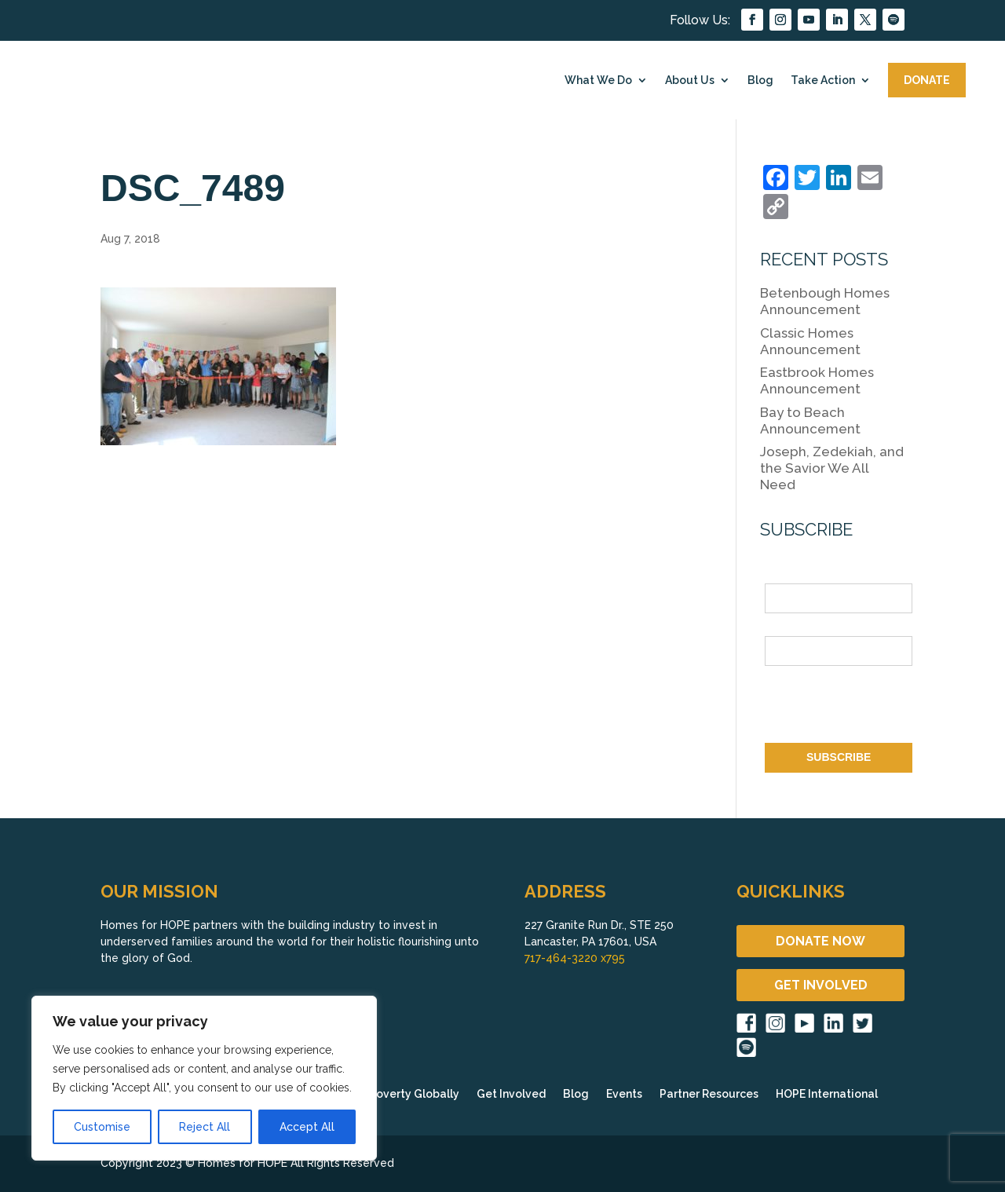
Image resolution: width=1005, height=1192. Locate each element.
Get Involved (511, 1094)
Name (780, 575)
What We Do (598, 80)
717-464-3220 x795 (574, 958)
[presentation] (884, 707)
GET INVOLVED (821, 985)
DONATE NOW (820, 941)
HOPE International (827, 1094)
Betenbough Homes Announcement (825, 301)
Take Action (823, 80)
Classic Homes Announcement (810, 341)
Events (624, 1094)
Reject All (204, 1127)
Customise (102, 1127)
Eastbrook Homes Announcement (817, 380)
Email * (783, 626)
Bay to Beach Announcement (810, 420)
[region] (204, 1078)
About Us (689, 80)
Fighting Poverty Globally (390, 1094)
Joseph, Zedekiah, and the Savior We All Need (832, 468)
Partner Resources (709, 1094)
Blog (760, 80)
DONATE (927, 80)
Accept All (307, 1127)
